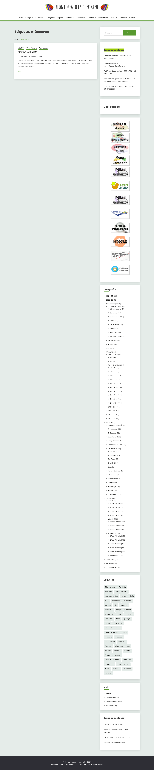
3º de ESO (114, 511)
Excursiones (114, 317)
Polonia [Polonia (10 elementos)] (108, 651)
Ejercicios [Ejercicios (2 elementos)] (129, 614)
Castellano (112, 437)
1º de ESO (114, 503)
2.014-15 (114, 383)
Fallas (112, 321)
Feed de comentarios (114, 701)
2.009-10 (114, 361)
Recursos (111, 340)
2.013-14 (114, 379)
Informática (112, 475)
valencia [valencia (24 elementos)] (116, 669)
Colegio (28, 18)
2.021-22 (111, 411)
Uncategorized (111, 567)
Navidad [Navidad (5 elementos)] (108, 646)
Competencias (113, 441)
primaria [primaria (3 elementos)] (127, 651)
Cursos (108, 498)
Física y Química (114, 471)
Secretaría (39, 18)
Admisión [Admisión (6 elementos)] (122, 587)
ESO (109, 501)
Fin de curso (114, 325)
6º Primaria (114, 556)
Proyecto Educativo (127, 18)
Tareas (110, 344)
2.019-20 (21, 48)
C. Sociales (112, 433)
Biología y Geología (115, 425)
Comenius (114, 313)
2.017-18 (114, 395)
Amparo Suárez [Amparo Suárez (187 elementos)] (121, 591)
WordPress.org (111, 705)
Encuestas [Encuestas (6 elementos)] (108, 619)
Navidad (113, 328)
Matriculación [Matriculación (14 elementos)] (110, 641)
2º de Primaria (115, 540)
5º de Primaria (31, 48)
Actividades (43, 48)
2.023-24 (111, 419)
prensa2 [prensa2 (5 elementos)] (117, 651)
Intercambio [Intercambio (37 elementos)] (118, 623)
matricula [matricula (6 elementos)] (119, 637)
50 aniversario (115, 309)
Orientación (110, 559)
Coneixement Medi (115, 445)
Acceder (109, 694)
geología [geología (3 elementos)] (127, 619)
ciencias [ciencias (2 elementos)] (108, 605)
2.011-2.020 (113, 365)
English (110, 463)
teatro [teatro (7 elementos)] (107, 669)
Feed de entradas (112, 698)
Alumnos (69, 18)
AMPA (113, 18)
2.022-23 (111, 415)
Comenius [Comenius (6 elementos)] (108, 610)
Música (112, 451)
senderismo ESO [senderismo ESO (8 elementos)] (123, 664)
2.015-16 (114, 387)
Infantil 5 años (115, 529)
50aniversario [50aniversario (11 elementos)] (110, 587)
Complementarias (114, 306)
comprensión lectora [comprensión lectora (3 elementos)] (123, 610)
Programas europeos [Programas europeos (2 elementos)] (112, 655)
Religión (111, 482)
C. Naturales (112, 429)
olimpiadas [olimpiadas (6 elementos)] (119, 646)
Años (108, 352)
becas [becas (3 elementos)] (124, 596)
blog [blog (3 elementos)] (106, 601)
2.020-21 (111, 407)
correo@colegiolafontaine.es (114, 66)
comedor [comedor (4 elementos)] (124, 605)
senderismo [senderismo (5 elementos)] (109, 664)
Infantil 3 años (115, 522)
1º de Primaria (115, 536)
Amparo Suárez (36, 57)
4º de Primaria (115, 548)
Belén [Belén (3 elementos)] (132, 596)
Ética (110, 467)
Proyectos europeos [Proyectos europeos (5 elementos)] (112, 660)
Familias (91, 18)
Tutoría (110, 490)
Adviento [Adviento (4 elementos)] (108, 591)
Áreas (108, 422)
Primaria (111, 533)
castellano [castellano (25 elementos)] (127, 601)
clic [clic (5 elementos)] (116, 605)
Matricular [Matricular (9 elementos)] (122, 641)
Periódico (113, 332)
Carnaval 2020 (28, 52)
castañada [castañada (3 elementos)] (116, 601)
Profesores (81, 18)
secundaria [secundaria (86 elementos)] (127, 660)
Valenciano (112, 494)
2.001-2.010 (113, 355)
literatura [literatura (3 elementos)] (108, 637)
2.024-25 (109, 296)
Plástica (113, 455)
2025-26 (109, 300)
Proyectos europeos (55, 18)
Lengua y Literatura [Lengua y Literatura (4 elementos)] (112, 632)
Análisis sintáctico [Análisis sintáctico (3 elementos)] (111, 596)
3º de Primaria (115, 544)
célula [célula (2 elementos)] (120, 614)
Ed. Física (111, 459)
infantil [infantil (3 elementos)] (107, 623)
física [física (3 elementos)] (118, 619)
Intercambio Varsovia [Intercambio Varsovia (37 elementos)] (112, 628)
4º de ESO (114, 515)
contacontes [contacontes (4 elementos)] (109, 614)
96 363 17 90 (126, 71)
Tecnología (112, 486)
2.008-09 (114, 357)
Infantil (110, 519)
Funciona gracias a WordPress (62, 764)
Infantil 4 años (115, 525)
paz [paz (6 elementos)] (128, 646)
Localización (103, 18)
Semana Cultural (116, 336)
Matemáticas (113, 479)
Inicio (21, 18)
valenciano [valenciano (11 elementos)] (127, 669)
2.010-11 (114, 368)
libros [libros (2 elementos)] (125, 632)
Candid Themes (97, 764)
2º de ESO (114, 507)
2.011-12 (114, 371)
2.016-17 (114, 391)
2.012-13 (114, 375)
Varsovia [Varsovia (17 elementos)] (108, 673)
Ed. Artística (112, 449)
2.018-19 (114, 399)
